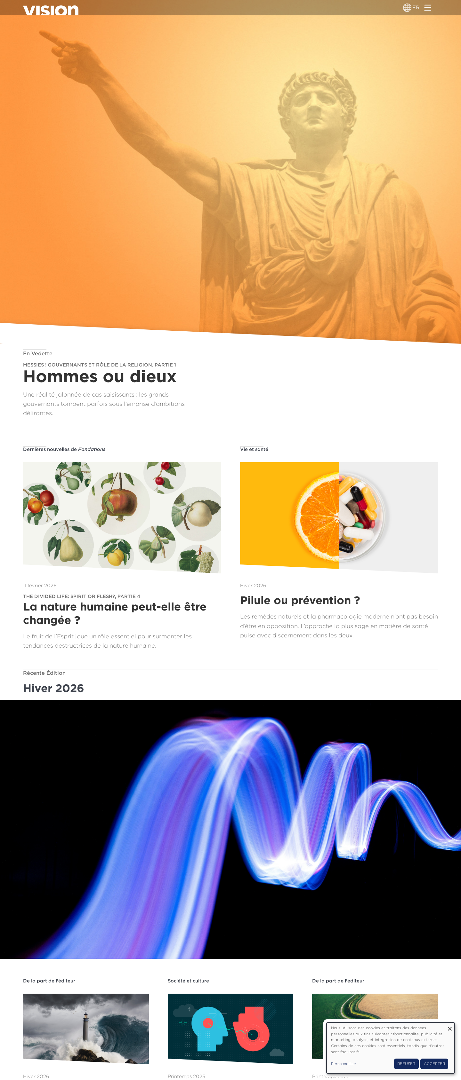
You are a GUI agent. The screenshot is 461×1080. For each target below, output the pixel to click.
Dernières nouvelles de (64, 449)
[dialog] (391, 1048)
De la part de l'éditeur (49, 981)
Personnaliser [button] (343, 1063)
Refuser (406, 1063)
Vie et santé (254, 449)
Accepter (434, 1063)
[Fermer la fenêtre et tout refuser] (450, 1026)
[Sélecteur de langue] (407, 7)
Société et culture (188, 981)
